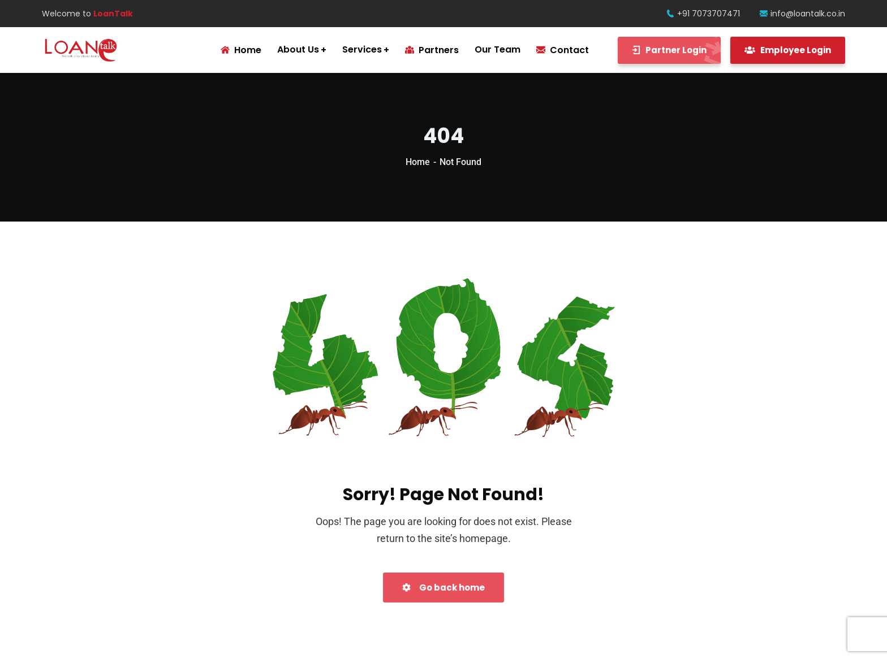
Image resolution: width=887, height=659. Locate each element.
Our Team (497, 49)
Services (362, 49)
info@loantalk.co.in (802, 13)
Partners (432, 50)
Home (418, 162)
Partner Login (676, 50)
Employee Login (787, 50)
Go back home (443, 587)
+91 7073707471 (703, 13)
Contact (562, 50)
